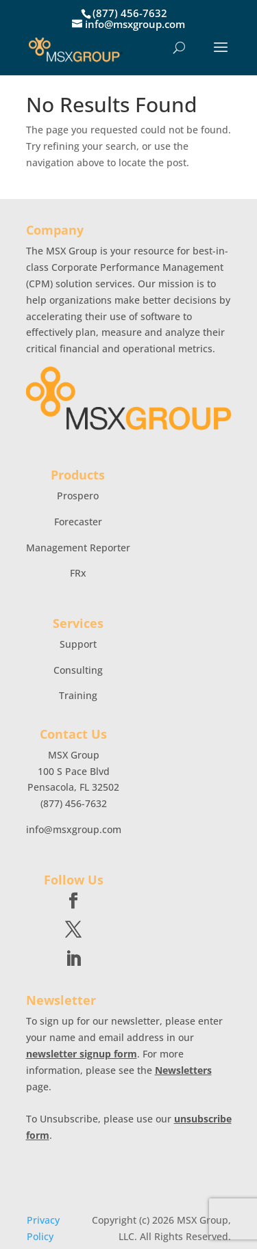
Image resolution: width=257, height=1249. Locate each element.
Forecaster (78, 521)
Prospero (78, 495)
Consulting (78, 669)
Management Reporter (78, 547)
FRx (78, 572)
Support (78, 643)
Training (78, 695)
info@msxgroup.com (73, 829)
